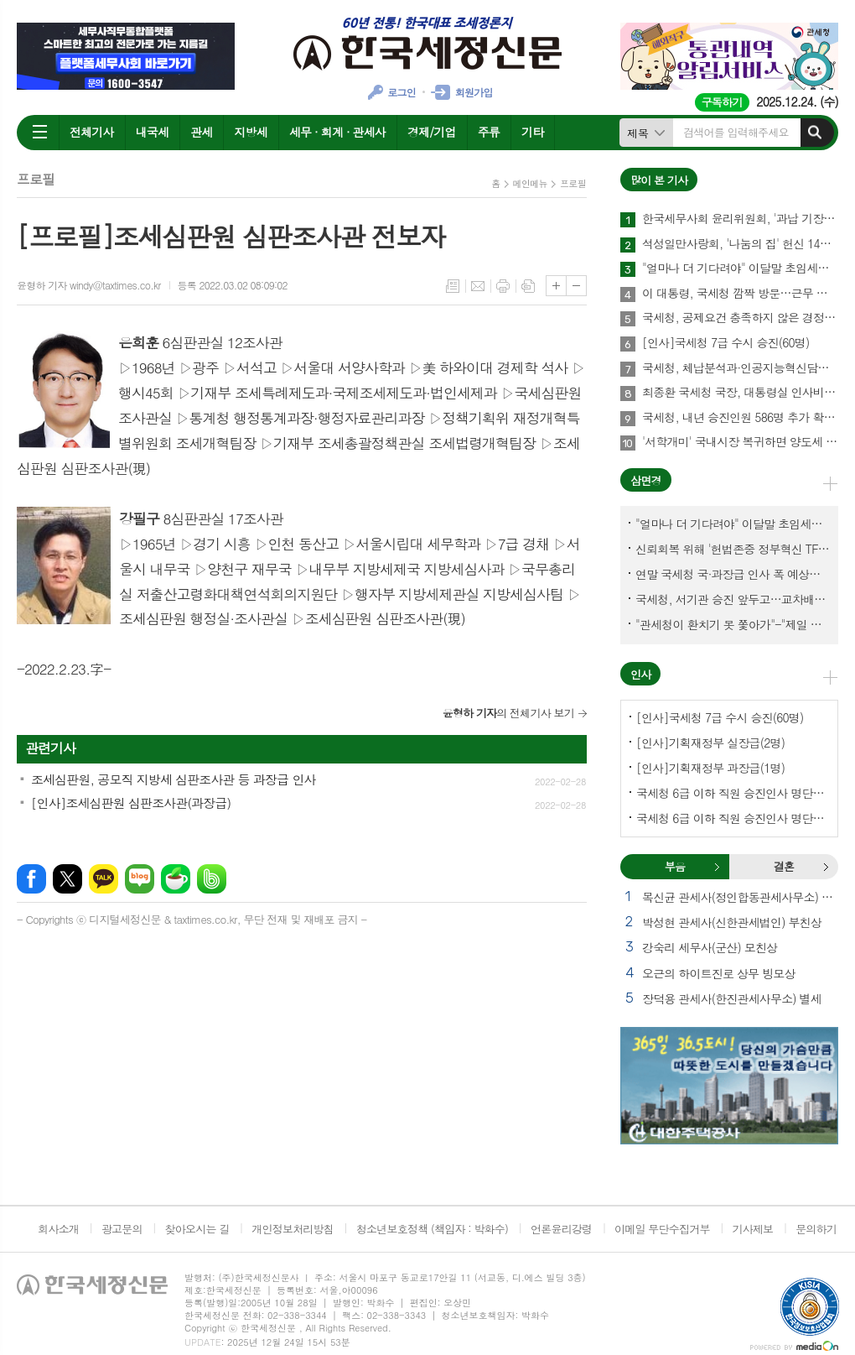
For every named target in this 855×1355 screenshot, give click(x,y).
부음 (716, 866)
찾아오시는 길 (197, 1229)
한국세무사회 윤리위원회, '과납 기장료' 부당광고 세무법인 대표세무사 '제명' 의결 (740, 219)
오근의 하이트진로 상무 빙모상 (718, 973)
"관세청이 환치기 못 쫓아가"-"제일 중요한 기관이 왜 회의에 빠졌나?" (732, 624)
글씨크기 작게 (576, 285)
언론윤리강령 (561, 1229)
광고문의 (121, 1229)
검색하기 (815, 132)
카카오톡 (103, 879)
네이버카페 (175, 879)
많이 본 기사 (658, 180)
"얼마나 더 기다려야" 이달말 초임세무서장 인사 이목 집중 (740, 268)
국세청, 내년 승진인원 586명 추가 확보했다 (740, 417)
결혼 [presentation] (784, 866)
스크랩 (528, 286)
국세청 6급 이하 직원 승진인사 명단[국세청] (732, 792)
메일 (477, 286)
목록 (452, 286)
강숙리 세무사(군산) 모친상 (709, 947)
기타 (532, 131)
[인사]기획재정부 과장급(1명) (710, 767)
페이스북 (31, 879)
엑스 (67, 879)
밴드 (211, 879)
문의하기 (816, 1229)
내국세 (152, 131)
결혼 (825, 866)
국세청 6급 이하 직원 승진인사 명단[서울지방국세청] (732, 818)
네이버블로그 (139, 879)
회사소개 (58, 1229)
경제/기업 (431, 131)
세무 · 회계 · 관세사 (337, 131)
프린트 (503, 286)
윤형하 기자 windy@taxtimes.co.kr (89, 285)
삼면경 (645, 480)
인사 (640, 674)
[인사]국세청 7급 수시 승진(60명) (725, 343)
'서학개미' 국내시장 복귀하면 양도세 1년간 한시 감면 (740, 442)
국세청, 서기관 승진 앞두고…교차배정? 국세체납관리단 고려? (732, 599)
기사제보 (752, 1229)
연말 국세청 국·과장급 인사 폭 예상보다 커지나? (732, 573)
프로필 (573, 183)
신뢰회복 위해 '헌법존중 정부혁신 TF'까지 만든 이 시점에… (732, 548)
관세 (201, 131)
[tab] (674, 866)
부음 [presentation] (675, 866)
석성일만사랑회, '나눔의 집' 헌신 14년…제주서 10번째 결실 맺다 (740, 244)
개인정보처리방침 (292, 1229)
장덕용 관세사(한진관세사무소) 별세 (731, 998)
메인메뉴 (530, 183)
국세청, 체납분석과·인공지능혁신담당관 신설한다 (740, 368)
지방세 (250, 131)
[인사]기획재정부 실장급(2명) (710, 742)
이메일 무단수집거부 (662, 1229)
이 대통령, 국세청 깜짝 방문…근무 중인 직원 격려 (740, 293)
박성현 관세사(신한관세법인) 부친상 (731, 922)
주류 (489, 131)
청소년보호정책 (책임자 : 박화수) (432, 1229)
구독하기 (722, 102)
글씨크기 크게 (556, 285)
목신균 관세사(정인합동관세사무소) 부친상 (740, 896)
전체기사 (92, 131)
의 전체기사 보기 (508, 713)
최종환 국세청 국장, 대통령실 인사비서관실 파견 (740, 392)
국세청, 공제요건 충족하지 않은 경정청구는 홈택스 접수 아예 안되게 (740, 318)
